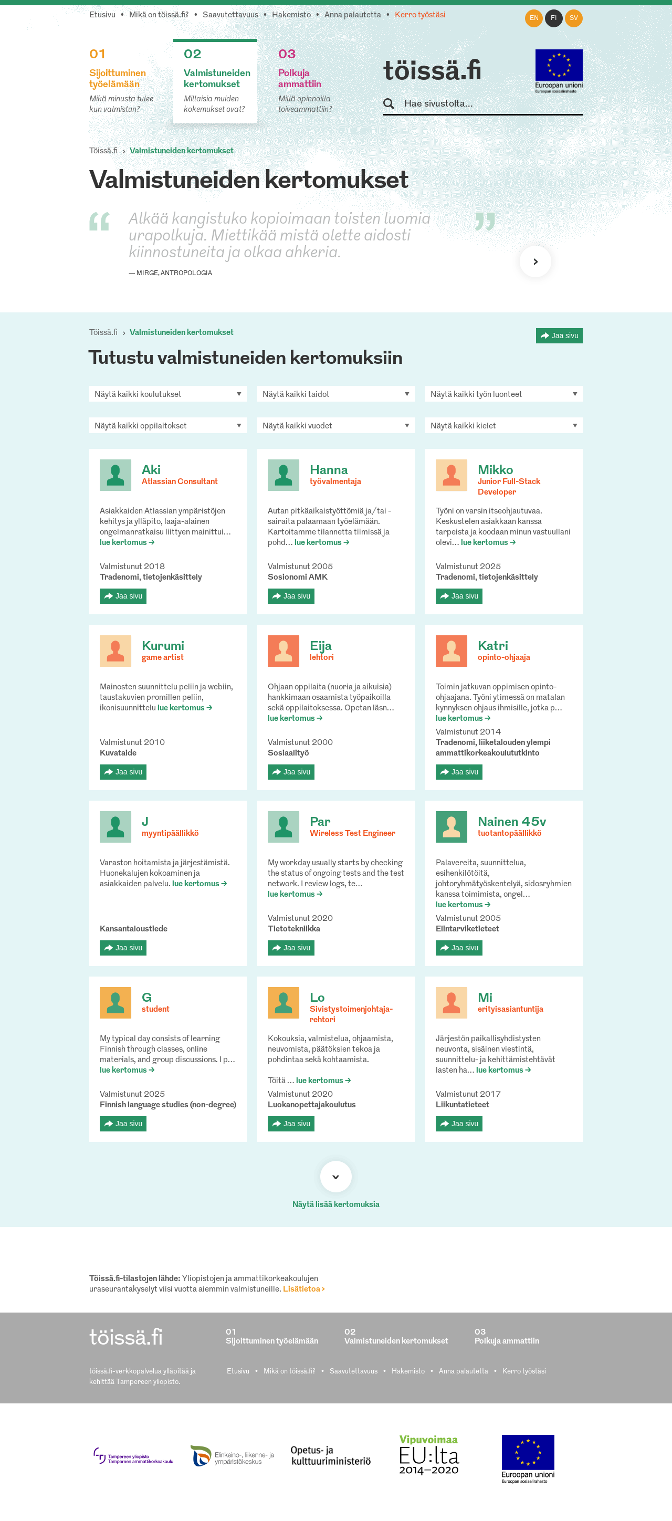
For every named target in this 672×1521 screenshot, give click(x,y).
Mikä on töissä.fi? (159, 15)
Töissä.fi (103, 151)
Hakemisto (291, 15)
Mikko (495, 471)
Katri (493, 647)
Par (320, 822)
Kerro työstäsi (420, 15)
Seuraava (535, 261)
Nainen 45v (512, 822)
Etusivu (102, 15)
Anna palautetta (352, 15)
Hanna (329, 471)
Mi (485, 998)
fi (554, 18)
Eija (321, 647)
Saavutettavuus (230, 15)
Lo (317, 998)
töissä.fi (432, 72)
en (534, 18)
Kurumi (163, 647)
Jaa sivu (565, 335)
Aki (151, 471)
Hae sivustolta (393, 104)
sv (574, 18)
